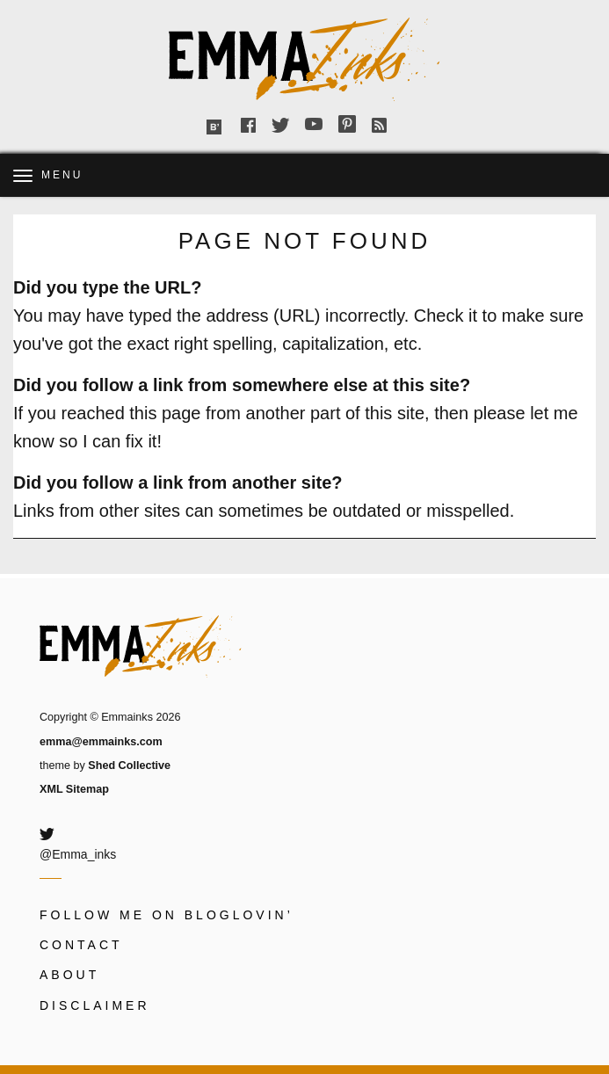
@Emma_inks (78, 854)
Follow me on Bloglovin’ (167, 915)
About (69, 975)
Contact (81, 945)
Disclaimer (95, 1005)
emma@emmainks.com (101, 742)
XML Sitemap (74, 789)
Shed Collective (129, 765)
